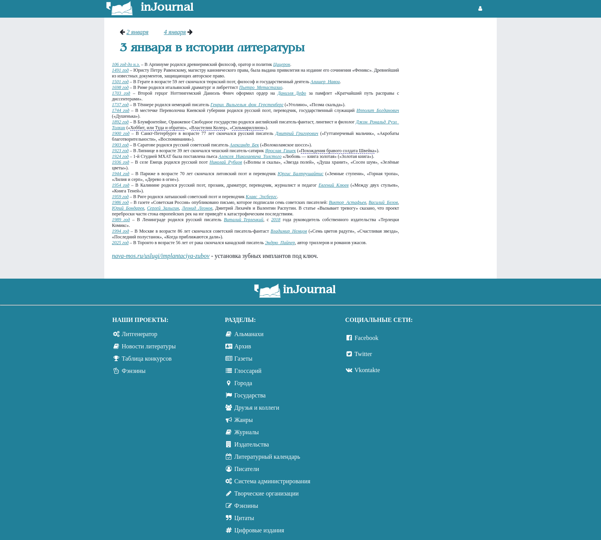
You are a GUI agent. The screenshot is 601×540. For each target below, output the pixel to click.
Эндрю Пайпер (280, 242)
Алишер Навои (325, 81)
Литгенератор (140, 334)
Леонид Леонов (197, 208)
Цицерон (281, 64)
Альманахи (248, 334)
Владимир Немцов (289, 231)
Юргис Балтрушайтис (300, 173)
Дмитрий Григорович (296, 133)
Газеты (243, 358)
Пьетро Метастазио (260, 87)
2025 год (120, 242)
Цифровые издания (259, 530)
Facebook (366, 338)
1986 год (120, 202)
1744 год (120, 110)
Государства (250, 395)
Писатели (246, 469)
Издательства (251, 444)
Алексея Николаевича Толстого (250, 156)
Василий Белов (383, 202)
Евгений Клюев (334, 185)
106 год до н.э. (126, 64)
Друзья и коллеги (256, 407)
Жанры (243, 420)
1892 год (120, 122)
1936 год (120, 162)
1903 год (120, 145)
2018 (276, 219)
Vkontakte (367, 370)
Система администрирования (272, 481)
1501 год (120, 81)
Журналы (246, 432)
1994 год (120, 231)
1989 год (121, 219)
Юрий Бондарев (128, 208)
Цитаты (244, 518)
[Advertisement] (451, 144)
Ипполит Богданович (377, 110)
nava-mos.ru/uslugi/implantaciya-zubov (161, 256)
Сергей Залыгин (163, 208)
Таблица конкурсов (147, 358)
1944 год (120, 173)
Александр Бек (244, 145)
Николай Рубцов (225, 162)
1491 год (120, 70)
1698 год (120, 87)
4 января (175, 32)
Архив (242, 346)
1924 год (120, 156)
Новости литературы (149, 346)
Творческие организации (266, 493)
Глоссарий (247, 371)
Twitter (363, 354)
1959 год (120, 196)
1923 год (120, 150)
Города (243, 383)
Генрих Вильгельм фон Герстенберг (247, 104)
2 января (137, 32)
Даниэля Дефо (292, 93)
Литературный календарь (267, 456)
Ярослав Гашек (280, 150)
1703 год (121, 93)
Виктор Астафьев (347, 202)
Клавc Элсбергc (261, 196)
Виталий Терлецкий (243, 219)
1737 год (120, 104)
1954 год (120, 185)
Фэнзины (134, 371)
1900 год (121, 133)
